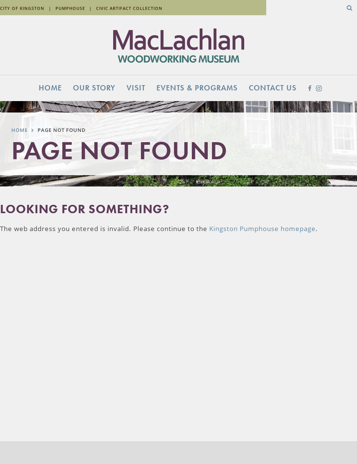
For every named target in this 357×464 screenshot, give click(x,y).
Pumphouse (70, 8)
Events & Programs (197, 88)
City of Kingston (22, 8)
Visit (135, 88)
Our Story (94, 88)
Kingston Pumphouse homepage (262, 228)
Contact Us (273, 88)
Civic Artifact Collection (129, 8)
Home (50, 88)
